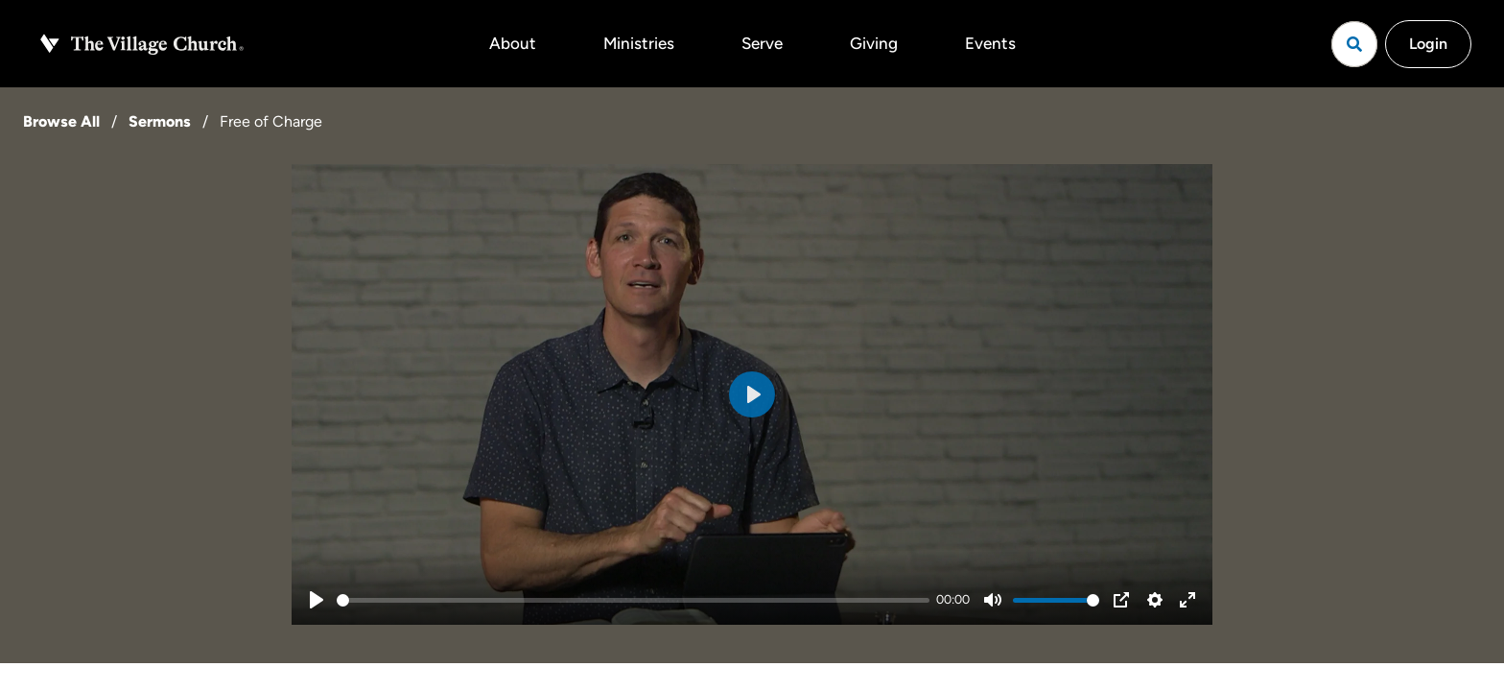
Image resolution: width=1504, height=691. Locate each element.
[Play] (316, 599)
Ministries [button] (638, 43)
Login (1428, 44)
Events (990, 43)
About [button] (512, 43)
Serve (762, 43)
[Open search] (1354, 44)
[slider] (633, 600)
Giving (874, 43)
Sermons (160, 121)
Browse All (61, 121)
